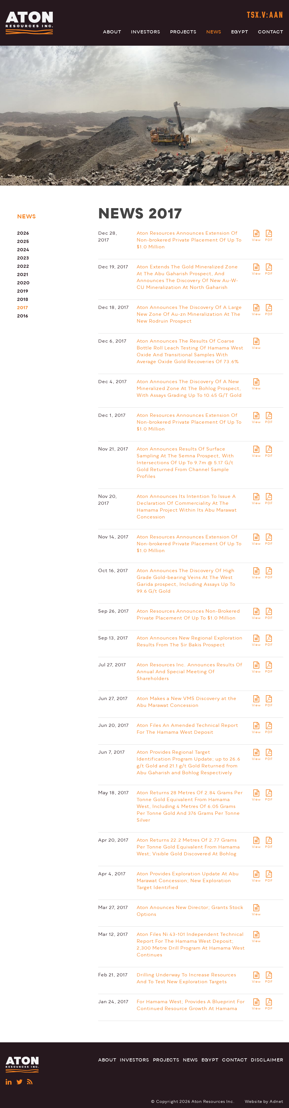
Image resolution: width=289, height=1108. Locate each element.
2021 (22, 274)
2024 (23, 249)
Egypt (239, 32)
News (213, 32)
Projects (183, 32)
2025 (23, 241)
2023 (23, 258)
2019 (22, 291)
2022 (23, 266)
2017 (22, 307)
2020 (23, 282)
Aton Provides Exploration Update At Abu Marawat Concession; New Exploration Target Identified (188, 880)
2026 (23, 233)
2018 (23, 299)
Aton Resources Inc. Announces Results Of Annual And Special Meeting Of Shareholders (189, 671)
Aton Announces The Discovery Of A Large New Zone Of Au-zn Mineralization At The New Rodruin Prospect (189, 314)
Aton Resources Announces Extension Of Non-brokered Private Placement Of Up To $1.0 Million (189, 240)
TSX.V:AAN (265, 15)
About (112, 32)
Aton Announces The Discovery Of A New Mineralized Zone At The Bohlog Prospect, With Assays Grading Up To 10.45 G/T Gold (189, 388)
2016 (22, 315)
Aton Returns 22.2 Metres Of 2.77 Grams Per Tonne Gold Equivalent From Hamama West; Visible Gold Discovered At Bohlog (188, 847)
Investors (145, 32)
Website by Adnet (264, 1101)
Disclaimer (267, 1060)
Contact (270, 32)
